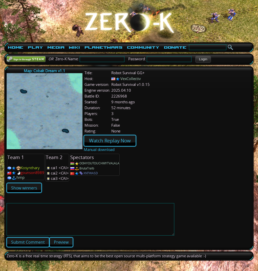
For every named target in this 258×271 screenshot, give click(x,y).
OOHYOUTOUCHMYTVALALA (99, 163)
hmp (20, 177)
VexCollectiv (130, 78)
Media (55, 47)
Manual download (99, 149)
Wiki (74, 47)
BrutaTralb (86, 168)
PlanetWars (103, 47)
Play (35, 47)
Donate (175, 47)
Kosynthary (30, 167)
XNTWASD (90, 173)
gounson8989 (32, 172)
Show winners (24, 188)
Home (15, 47)
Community (143, 47)
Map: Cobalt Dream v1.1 (44, 70)
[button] (203, 59)
